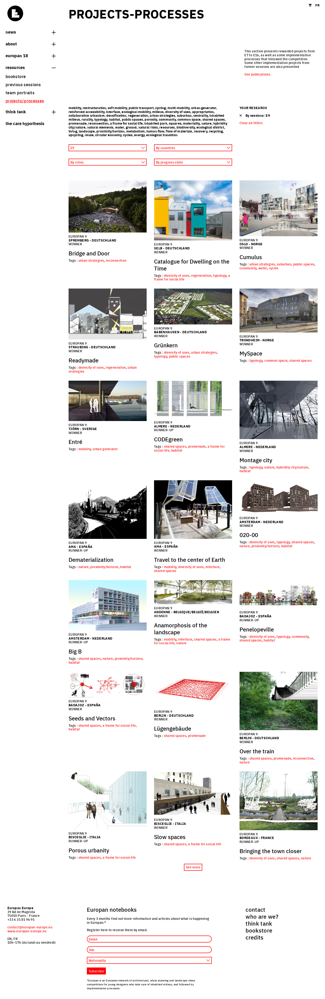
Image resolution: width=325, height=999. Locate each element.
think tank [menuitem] (259, 923)
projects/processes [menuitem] (25, 101)
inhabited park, (156, 123)
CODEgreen (168, 439)
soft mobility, (118, 107)
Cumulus (251, 257)
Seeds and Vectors (92, 718)
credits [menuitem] (255, 937)
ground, (132, 127)
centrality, (201, 115)
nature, (207, 123)
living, (74, 131)
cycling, (161, 107)
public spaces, (133, 119)
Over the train (257, 751)
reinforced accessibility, (87, 111)
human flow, (156, 131)
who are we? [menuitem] (262, 916)
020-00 (249, 535)
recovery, (201, 131)
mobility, (76, 107)
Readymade (83, 360)
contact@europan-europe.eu (29, 927)
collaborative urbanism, (87, 115)
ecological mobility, (137, 111)
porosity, (152, 119)
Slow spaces (170, 837)
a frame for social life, (127, 123)
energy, (140, 134)
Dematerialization (91, 559)
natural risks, (149, 127)
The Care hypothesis (25, 123)
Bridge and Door (89, 253)
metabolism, (136, 131)
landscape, (87, 131)
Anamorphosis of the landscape (180, 628)
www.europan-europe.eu (27, 931)
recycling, (216, 131)
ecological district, (210, 127)
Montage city (256, 460)
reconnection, (99, 123)
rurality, (88, 119)
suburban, (185, 115)
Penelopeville (257, 629)
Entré (75, 442)
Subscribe (96, 971)
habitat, (115, 119)
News (31, 32)
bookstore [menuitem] (16, 76)
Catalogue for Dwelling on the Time (191, 264)
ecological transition (161, 134)
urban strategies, (163, 115)
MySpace (251, 353)
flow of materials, (180, 131)
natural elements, (101, 127)
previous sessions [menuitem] (23, 84)
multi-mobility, (179, 107)
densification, (117, 115)
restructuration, (95, 107)
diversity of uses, (178, 111)
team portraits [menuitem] (20, 92)
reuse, (90, 134)
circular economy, (109, 134)
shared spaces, (214, 119)
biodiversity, (187, 127)
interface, (114, 111)
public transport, (142, 107)
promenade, (78, 123)
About (31, 44)
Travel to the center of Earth (189, 559)
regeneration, (139, 115)
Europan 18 (31, 55)
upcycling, (77, 134)
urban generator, (204, 107)
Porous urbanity (89, 850)
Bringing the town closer (271, 851)
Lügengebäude (172, 728)
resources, (167, 127)
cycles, (128, 134)
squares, (176, 123)
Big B (75, 651)
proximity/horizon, (111, 131)
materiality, (192, 123)
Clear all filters (251, 123)
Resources (31, 67)
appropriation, (203, 111)
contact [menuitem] (255, 909)
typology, (101, 119)
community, (168, 119)
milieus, (158, 111)
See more (193, 867)
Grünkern (166, 345)
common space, (189, 119)
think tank (31, 111)
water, (120, 127)
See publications (257, 74)
